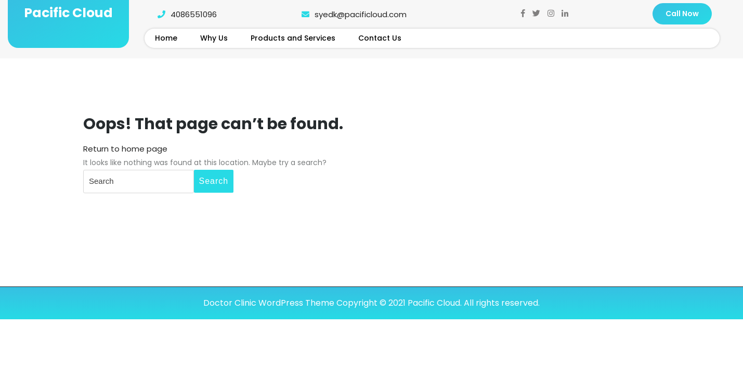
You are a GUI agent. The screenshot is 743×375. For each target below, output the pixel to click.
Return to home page (125, 148)
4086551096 (184, 14)
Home (166, 38)
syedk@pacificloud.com (351, 14)
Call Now (682, 13)
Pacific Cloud (68, 13)
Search (214, 181)
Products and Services (293, 38)
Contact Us (379, 38)
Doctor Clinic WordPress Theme (268, 303)
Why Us (214, 38)
